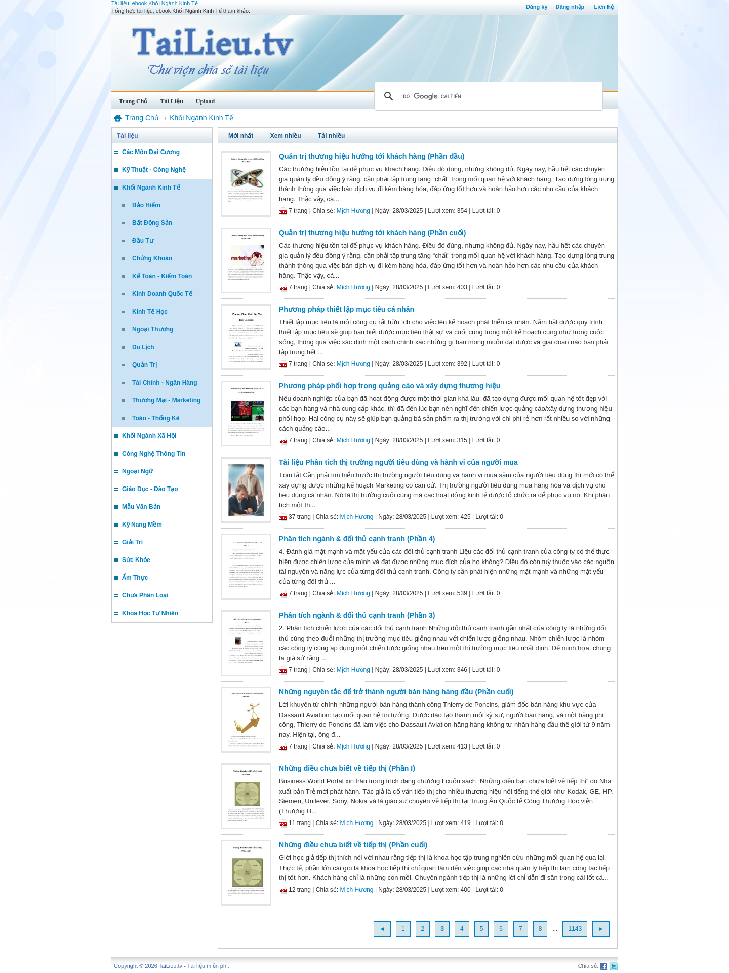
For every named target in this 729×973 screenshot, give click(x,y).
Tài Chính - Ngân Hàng (164, 382)
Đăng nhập (570, 7)
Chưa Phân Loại (145, 595)
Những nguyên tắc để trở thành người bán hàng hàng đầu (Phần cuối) (396, 692)
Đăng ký (537, 7)
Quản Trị (144, 364)
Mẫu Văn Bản (141, 506)
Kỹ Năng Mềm (142, 524)
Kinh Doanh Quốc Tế (162, 293)
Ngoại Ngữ (137, 471)
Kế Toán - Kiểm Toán (162, 276)
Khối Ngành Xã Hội (149, 435)
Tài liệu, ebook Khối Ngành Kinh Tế (154, 3)
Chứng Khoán (152, 258)
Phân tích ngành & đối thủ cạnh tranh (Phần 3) (357, 615)
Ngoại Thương (152, 329)
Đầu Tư (142, 240)
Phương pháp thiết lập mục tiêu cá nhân (346, 309)
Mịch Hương (353, 210)
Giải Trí (132, 542)
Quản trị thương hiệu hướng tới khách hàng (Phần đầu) (371, 156)
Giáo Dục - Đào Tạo (150, 489)
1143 (575, 928)
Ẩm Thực (135, 577)
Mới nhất (240, 135)
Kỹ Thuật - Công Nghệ (154, 169)
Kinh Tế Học (150, 311)
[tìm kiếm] (487, 96)
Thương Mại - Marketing (166, 400)
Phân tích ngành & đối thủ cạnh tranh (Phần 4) (357, 539)
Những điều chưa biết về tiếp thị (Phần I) (347, 768)
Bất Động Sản (152, 223)
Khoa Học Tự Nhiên (150, 613)
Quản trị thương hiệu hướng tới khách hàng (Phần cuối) (372, 233)
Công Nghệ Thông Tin (153, 453)
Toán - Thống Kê (155, 418)
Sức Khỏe (136, 560)
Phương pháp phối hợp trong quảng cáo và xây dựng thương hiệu (389, 386)
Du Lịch (143, 347)
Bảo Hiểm (146, 205)
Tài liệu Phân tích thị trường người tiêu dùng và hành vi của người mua (398, 462)
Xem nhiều (285, 135)
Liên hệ (604, 7)
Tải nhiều (331, 135)
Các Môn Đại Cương (151, 152)
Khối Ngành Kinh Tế (151, 187)
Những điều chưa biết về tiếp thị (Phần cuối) (353, 845)
